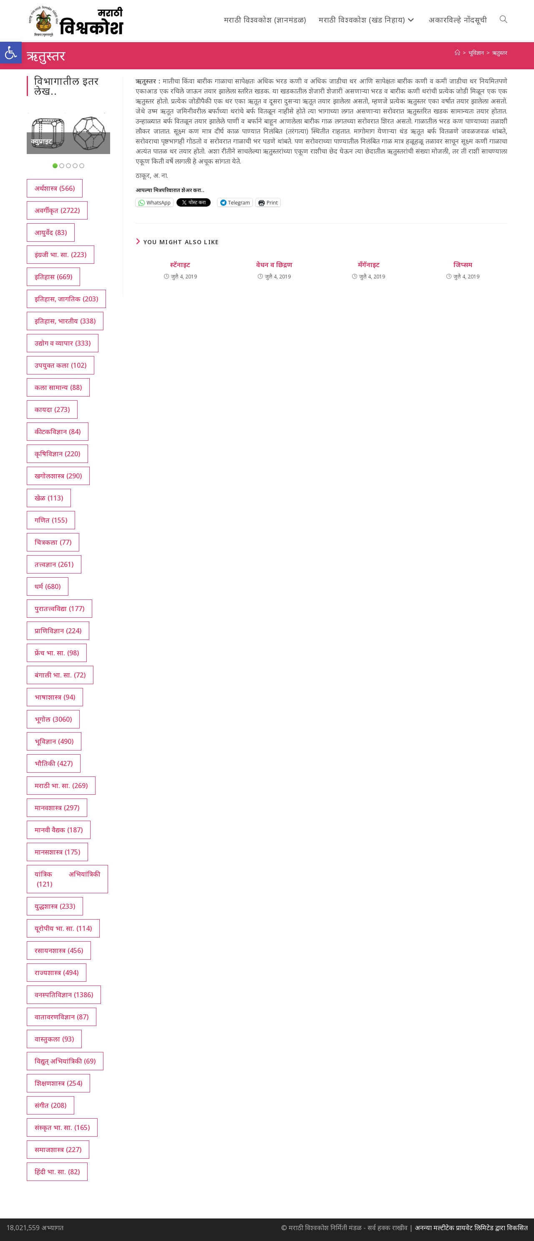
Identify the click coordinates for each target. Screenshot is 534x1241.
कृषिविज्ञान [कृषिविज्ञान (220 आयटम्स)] (57, 454)
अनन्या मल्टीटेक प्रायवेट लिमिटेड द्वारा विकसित (471, 1227)
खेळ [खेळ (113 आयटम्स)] (49, 498)
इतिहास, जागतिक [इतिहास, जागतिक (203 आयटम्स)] (66, 299)
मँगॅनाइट (369, 264)
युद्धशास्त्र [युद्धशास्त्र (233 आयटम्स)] (55, 906)
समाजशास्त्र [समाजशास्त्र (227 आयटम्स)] (58, 1150)
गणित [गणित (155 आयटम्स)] (51, 520)
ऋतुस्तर (499, 52)
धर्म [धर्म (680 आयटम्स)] (47, 586)
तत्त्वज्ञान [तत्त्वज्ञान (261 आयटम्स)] (54, 564)
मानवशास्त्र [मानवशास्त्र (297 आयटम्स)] (57, 808)
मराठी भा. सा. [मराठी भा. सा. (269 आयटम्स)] (61, 786)
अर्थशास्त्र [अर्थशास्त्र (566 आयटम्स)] (55, 188)
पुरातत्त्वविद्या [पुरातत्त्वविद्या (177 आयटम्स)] (59, 609)
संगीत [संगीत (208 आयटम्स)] (50, 1105)
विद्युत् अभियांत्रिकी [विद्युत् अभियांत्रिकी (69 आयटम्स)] (65, 1061)
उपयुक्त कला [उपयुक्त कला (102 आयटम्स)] (60, 365)
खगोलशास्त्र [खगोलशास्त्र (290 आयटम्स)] (58, 476)
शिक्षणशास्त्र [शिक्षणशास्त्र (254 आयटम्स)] (58, 1083)
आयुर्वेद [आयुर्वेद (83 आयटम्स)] (51, 232)
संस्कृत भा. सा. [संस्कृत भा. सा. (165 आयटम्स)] (62, 1127)
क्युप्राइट (41, 141)
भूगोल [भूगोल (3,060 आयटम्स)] (53, 719)
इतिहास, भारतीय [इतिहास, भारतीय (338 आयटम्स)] (65, 321)
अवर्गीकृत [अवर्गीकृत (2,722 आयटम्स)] (57, 210)
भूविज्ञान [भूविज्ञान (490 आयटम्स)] (54, 741)
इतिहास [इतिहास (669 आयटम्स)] (53, 277)
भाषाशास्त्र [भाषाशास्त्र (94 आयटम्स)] (55, 697)
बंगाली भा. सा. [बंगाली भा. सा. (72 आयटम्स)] (60, 675)
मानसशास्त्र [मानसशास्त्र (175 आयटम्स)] (57, 852)
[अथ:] (457, 52)
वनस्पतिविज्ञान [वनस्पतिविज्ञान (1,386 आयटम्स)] (64, 995)
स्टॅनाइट (180, 264)
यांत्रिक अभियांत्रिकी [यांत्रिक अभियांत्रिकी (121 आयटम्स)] (67, 879)
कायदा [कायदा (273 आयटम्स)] (52, 409)
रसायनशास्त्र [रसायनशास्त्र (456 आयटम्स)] (59, 950)
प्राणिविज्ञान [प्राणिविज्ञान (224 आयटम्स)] (58, 631)
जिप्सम (462, 264)
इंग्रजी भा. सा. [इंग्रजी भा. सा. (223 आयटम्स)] (60, 255)
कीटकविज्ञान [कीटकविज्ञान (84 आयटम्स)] (58, 432)
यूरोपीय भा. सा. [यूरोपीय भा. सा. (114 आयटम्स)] (63, 928)
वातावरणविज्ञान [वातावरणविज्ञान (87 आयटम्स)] (61, 1017)
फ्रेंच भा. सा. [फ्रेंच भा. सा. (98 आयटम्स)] (57, 653)
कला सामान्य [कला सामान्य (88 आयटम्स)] (58, 387)
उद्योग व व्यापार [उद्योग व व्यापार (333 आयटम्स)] (63, 343)
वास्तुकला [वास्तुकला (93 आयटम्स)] (54, 1039)
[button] (11, 52)
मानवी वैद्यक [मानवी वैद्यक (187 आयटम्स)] (59, 830)
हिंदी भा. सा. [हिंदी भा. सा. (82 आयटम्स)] (57, 1172)
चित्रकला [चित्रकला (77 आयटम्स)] (53, 542)
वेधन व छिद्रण (274, 264)
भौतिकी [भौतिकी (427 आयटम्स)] (54, 763)
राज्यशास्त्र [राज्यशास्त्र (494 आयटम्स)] (56, 973)
